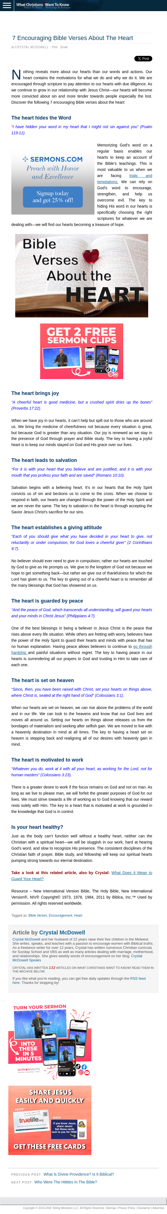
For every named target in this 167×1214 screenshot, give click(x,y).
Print (55, 47)
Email (64, 47)
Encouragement (60, 915)
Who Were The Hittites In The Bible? (65, 1182)
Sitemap (111, 1208)
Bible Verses (38, 915)
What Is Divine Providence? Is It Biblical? (78, 1174)
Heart (78, 915)
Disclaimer (144, 1208)
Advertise (158, 1208)
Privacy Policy (126, 1208)
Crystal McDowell (31, 47)
